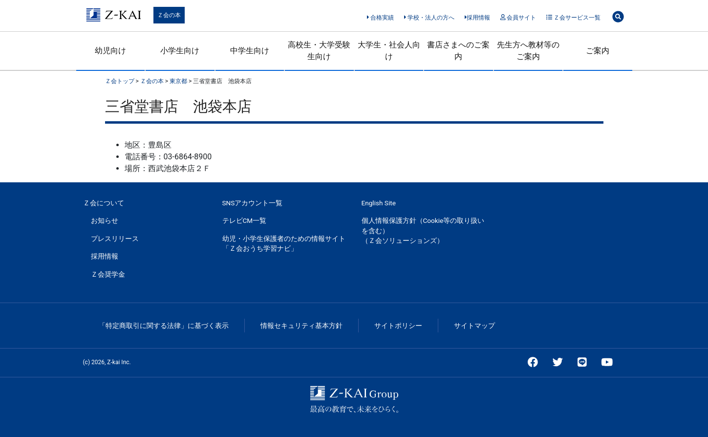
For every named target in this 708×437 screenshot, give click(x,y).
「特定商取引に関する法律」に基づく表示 (164, 325)
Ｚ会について (103, 203)
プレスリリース (115, 238)
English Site (379, 203)
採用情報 (478, 17)
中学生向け (249, 50)
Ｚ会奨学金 (108, 274)
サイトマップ (474, 325)
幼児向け (110, 50)
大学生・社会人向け (389, 51)
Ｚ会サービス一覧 (573, 17)
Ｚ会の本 (169, 15)
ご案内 (597, 50)
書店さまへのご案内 (458, 51)
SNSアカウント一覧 (252, 203)
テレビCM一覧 (244, 220)
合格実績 (380, 17)
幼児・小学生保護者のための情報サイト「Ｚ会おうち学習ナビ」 (283, 243)
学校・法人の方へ (429, 17)
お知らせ (104, 220)
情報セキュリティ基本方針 (301, 325)
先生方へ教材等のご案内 (528, 51)
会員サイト (518, 17)
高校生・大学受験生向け (319, 51)
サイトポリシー (398, 325)
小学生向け (179, 50)
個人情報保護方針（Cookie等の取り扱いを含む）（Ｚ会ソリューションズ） (423, 230)
